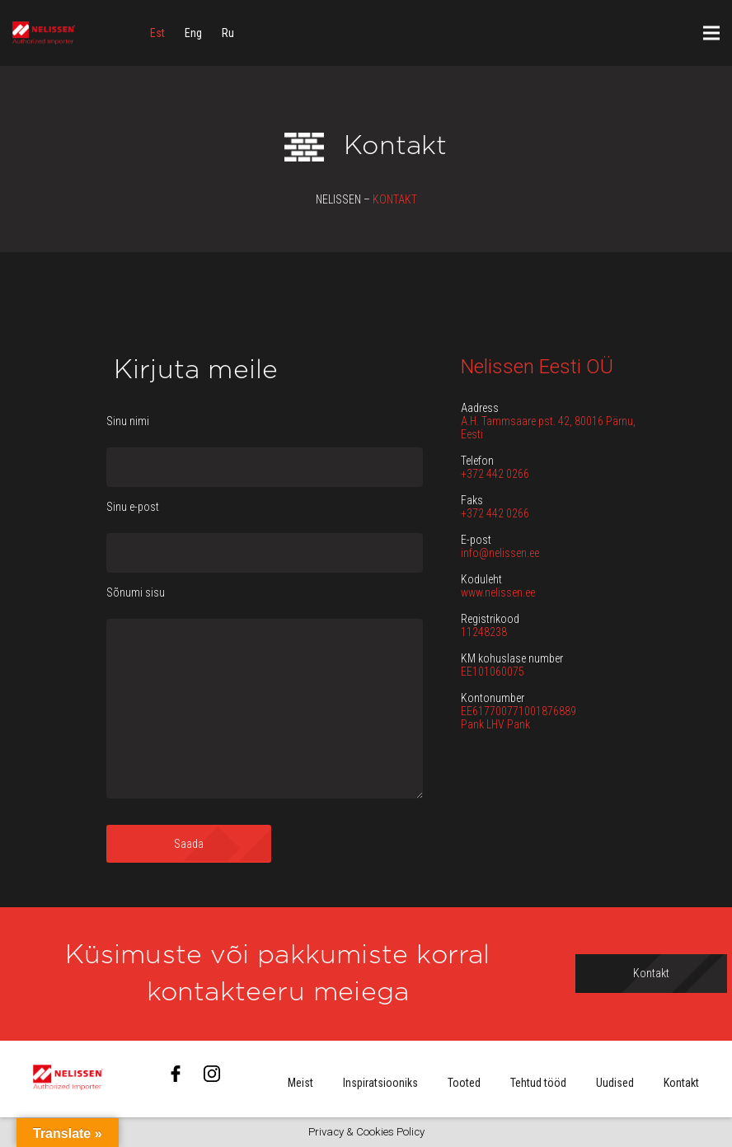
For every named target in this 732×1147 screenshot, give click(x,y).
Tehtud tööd (538, 1082)
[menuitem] (157, 33)
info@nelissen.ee (500, 552)
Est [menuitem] (157, 33)
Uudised (615, 1082)
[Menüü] (711, 33)
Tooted (464, 1082)
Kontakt (681, 1082)
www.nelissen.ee (498, 592)
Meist (300, 1082)
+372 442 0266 (495, 473)
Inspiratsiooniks (380, 1082)
